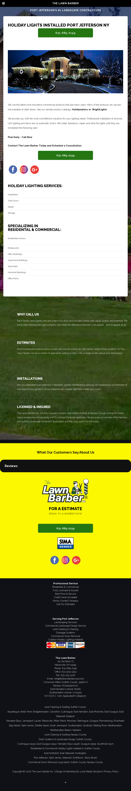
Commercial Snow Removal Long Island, (49, 762)
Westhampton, (115, 725)
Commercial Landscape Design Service (65, 625)
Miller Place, (60, 720)
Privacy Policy (111, 771)
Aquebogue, (13, 711)
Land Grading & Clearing (65, 629)
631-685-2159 (65, 32)
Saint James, (27, 725)
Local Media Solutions (91, 771)
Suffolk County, (78, 762)
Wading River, (100, 725)
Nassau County (95, 762)
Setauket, (67, 757)
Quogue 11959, (88, 743)
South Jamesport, (59, 725)
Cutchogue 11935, (26, 743)
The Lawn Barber (65, 3)
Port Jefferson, (41, 757)
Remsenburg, (106, 720)
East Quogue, (111, 711)
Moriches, (72, 720)
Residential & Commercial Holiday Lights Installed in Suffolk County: (65, 748)
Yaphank (76, 730)
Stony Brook (91, 757)
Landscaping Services (65, 622)
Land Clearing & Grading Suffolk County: (65, 707)
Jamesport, (28, 720)
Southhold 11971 (105, 743)
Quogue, (94, 720)
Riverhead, (119, 720)
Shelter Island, (42, 725)
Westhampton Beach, (61, 730)
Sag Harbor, (15, 725)
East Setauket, (67, 753)
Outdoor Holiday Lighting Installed (65, 639)
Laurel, (37, 720)
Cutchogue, (67, 711)
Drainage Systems (65, 632)
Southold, (88, 725)
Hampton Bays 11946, (69, 743)
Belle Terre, (26, 711)
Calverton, (55, 711)
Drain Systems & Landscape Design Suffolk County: (65, 739)
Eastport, (70, 716)
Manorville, (47, 720)
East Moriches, (96, 711)
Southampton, (75, 725)
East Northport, (51, 753)
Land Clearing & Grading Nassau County (65, 734)
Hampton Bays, (14, 720)
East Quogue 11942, (47, 743)
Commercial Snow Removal (65, 636)
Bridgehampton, (41, 711)
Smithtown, (78, 757)
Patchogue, (83, 720)
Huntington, (81, 753)
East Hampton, (81, 711)
